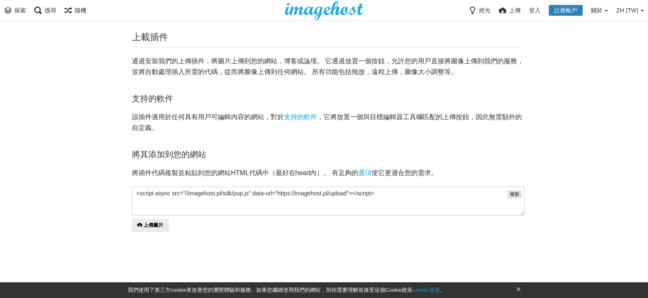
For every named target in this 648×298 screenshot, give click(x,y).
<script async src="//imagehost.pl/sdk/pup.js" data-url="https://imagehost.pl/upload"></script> (328, 201)
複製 (514, 194)
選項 (365, 172)
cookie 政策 (426, 290)
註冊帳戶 (565, 10)
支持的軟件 (300, 116)
